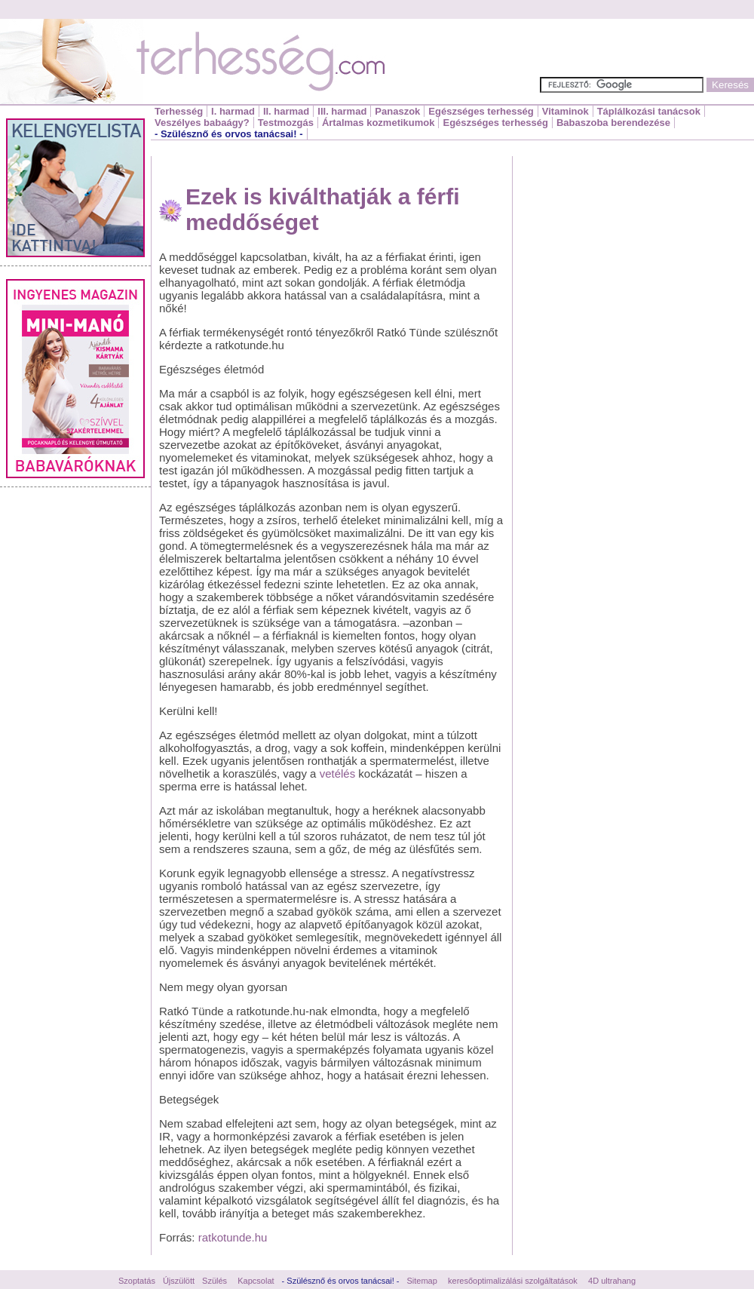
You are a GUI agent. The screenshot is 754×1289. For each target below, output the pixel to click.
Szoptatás (136, 1280)
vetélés (338, 773)
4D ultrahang (612, 1280)
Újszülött (179, 1280)
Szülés (214, 1280)
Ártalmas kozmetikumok (378, 122)
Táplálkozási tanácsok (648, 111)
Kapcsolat (256, 1280)
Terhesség (179, 111)
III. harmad (341, 111)
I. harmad (233, 111)
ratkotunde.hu (233, 1237)
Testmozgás (286, 122)
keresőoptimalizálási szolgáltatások (513, 1280)
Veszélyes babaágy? (202, 122)
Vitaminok (565, 111)
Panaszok (397, 111)
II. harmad (286, 111)
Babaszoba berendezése (613, 122)
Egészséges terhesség (480, 111)
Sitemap (422, 1280)
